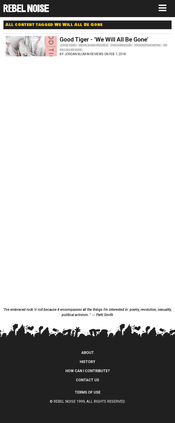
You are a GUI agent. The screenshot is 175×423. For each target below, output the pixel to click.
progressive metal (147, 45)
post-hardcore (121, 45)
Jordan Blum (75, 54)
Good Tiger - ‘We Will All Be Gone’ (104, 39)
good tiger (68, 45)
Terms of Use (87, 392)
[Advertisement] (47, 87)
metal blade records (93, 45)
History (87, 362)
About (87, 352)
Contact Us (87, 380)
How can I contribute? (87, 371)
